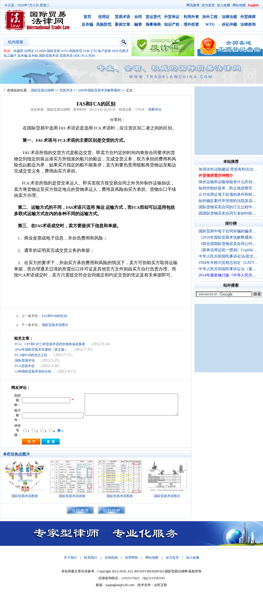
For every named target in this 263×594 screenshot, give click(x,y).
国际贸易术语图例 (25, 496)
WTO (210, 24)
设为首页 (208, 5)
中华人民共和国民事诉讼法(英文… (228, 256)
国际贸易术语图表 (120, 496)
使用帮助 (131, 558)
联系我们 (90, 558)
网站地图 (239, 5)
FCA (84, 55)
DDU (77, 55)
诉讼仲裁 (229, 24)
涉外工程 (210, 17)
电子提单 (104, 51)
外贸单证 (171, 17)
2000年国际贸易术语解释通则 (99, 90)
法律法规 (229, 17)
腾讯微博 (192, 5)
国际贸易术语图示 (55, 325)
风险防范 (104, 24)
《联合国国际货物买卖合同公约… (227, 244)
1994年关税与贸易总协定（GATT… (228, 263)
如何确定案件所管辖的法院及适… (227, 201)
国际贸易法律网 (42, 90)
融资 (138, 24)
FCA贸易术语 (25, 366)
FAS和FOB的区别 (54, 316)
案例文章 (122, 24)
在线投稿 (111, 558)
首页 (87, 17)
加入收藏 (223, 5)
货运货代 (153, 17)
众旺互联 (160, 585)
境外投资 (191, 24)
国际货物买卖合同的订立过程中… (227, 207)
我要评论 (154, 109)
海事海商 (153, 24)
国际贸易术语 (49, 55)
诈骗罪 (18, 51)
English (253, 5)
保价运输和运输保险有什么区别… (227, 182)
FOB (86, 51)
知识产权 (171, 24)
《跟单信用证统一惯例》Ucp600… (228, 250)
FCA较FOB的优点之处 (31, 355)
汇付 (93, 51)
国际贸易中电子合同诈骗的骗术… (227, 231)
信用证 (104, 17)
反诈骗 (87, 24)
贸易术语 (122, 17)
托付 (91, 55)
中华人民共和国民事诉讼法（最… (227, 269)
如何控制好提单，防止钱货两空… (227, 188)
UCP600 (40, 51)
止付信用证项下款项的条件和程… (227, 194)
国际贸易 (53, 51)
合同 (138, 17)
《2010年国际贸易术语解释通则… (227, 237)
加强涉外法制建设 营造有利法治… (228, 169)
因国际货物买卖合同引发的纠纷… (227, 213)
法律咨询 (248, 24)
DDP (115, 51)
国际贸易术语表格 (72, 496)
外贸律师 (248, 17)
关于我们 (70, 558)
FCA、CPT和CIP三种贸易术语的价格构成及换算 (50, 344)
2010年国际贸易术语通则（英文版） (41, 349)
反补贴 (33, 55)
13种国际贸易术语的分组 (33, 371)
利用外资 (191, 17)
